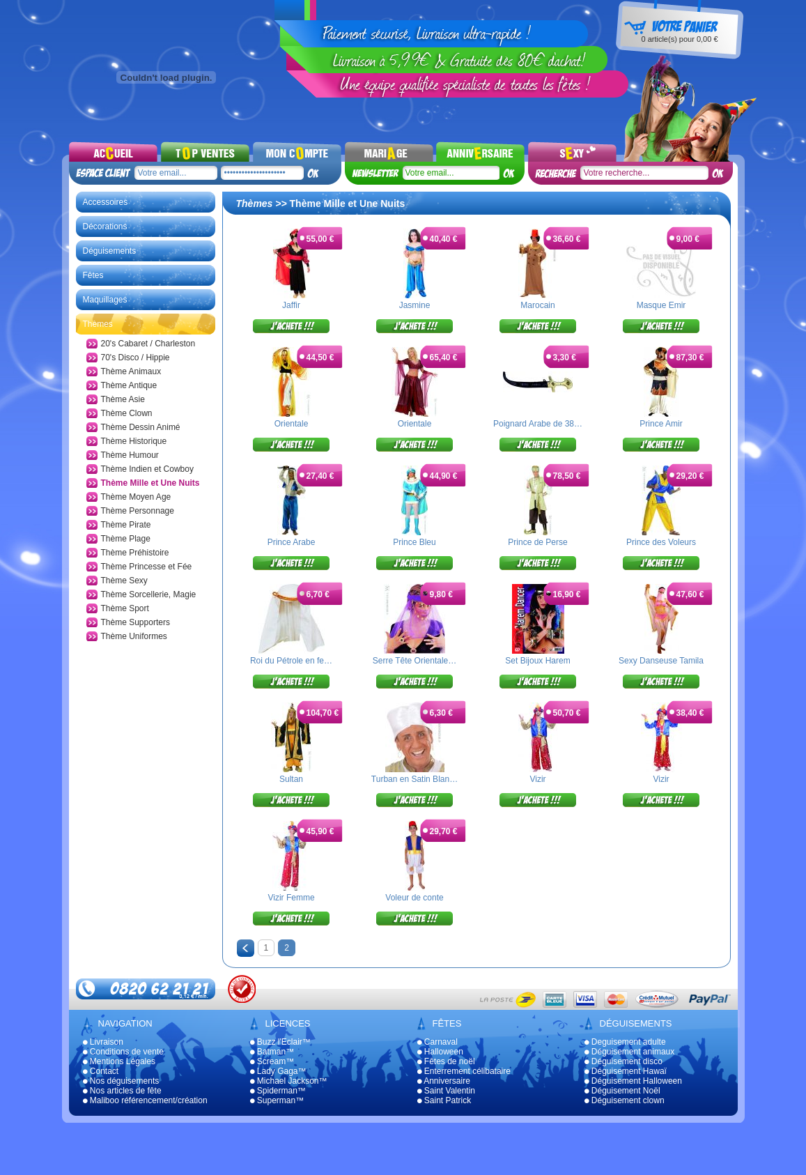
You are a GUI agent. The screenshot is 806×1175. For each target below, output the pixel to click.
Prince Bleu (414, 542)
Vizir (537, 779)
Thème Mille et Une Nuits (150, 483)
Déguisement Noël (622, 1091)
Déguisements (110, 251)
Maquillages (105, 300)
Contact (101, 1071)
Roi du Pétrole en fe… (291, 661)
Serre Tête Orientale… (415, 661)
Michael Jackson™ (288, 1081)
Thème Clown (127, 413)
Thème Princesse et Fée (146, 566)
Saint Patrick (444, 1100)
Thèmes (98, 324)
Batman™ (272, 1052)
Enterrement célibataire (464, 1071)
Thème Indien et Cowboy (147, 469)
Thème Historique (134, 441)
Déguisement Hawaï (625, 1071)
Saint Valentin (446, 1091)
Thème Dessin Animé (140, 427)
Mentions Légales (119, 1061)
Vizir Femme (291, 898)
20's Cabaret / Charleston (148, 343)
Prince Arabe (292, 542)
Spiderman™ (278, 1091)
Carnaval (437, 1042)
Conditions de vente (123, 1052)
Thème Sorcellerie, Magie (148, 594)
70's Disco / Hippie (135, 357)
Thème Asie (123, 399)
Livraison (103, 1042)
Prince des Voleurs (661, 542)
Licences (288, 1023)
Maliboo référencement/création (145, 1100)
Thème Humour (130, 455)
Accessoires (105, 202)
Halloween (440, 1052)
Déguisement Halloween (633, 1081)
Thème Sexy (124, 580)
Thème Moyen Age (136, 497)
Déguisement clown (624, 1100)
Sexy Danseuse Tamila (661, 661)
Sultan (291, 779)
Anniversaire (443, 1081)
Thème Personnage (137, 511)
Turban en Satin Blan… (414, 779)
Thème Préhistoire (135, 553)
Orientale (291, 424)
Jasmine (415, 305)
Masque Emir (661, 305)
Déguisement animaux (629, 1052)
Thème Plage (125, 539)
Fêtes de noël (446, 1061)
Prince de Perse (537, 542)
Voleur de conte (414, 898)
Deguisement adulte (625, 1042)
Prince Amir (661, 424)
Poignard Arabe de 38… (537, 424)
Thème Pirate (126, 525)
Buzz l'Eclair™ (280, 1042)
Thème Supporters (135, 622)
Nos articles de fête (122, 1091)
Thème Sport (125, 608)
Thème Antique (129, 385)
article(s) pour (679, 39)
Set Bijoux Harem (537, 661)
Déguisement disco (623, 1061)
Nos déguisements (121, 1081)
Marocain (537, 305)
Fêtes (93, 275)
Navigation (125, 1023)
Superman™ (277, 1100)
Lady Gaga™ (278, 1071)
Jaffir (291, 305)
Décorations (105, 226)
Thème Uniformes (134, 636)
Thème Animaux (131, 371)
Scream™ (272, 1061)
